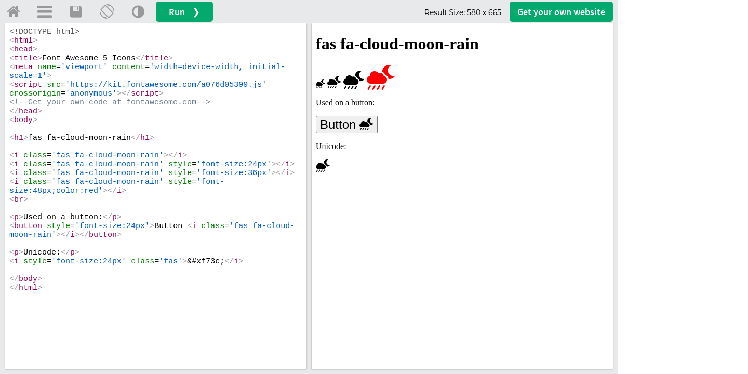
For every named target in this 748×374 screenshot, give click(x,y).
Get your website (561, 12)
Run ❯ (184, 12)
